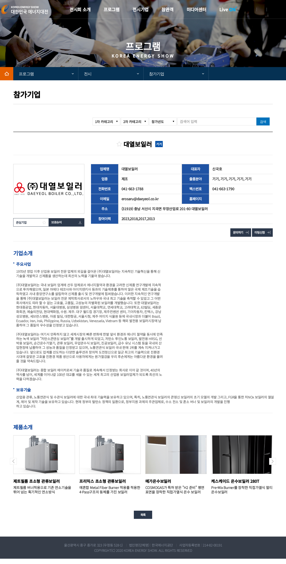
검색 (263, 121)
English (271, 9)
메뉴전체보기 (282, 9)
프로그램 (26, 74)
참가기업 (156, 74)
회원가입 (261, 9)
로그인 (251, 9)
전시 (87, 74)
